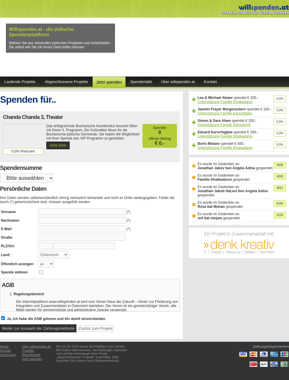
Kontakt (210, 81)
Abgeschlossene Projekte (66, 81)
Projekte (28, 350)
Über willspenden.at (178, 81)
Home (4, 346)
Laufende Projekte (20, 81)
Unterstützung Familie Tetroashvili (224, 125)
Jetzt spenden (109, 82)
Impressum (8, 354)
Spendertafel (141, 81)
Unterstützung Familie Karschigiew (225, 113)
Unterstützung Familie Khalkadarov (225, 102)
